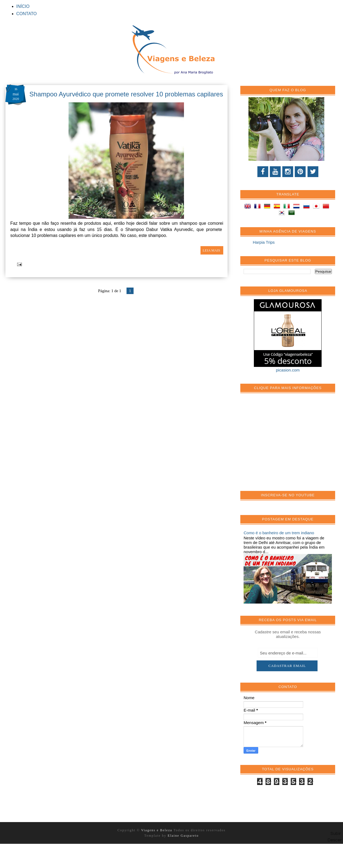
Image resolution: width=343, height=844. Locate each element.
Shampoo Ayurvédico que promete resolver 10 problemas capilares (126, 94)
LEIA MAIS (212, 250)
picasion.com (288, 370)
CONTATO (26, 13)
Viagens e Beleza (157, 830)
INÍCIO (23, 6)
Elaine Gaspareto (183, 836)
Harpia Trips (264, 242)
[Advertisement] (284, 445)
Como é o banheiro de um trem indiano (279, 532)
